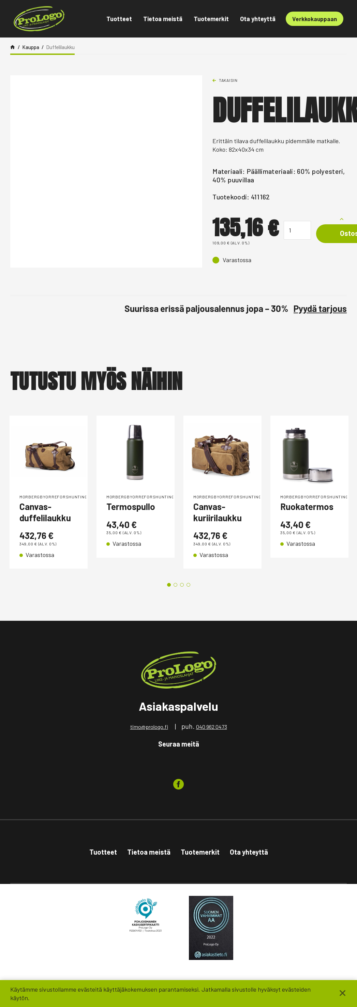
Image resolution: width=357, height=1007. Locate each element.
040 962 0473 (211, 726)
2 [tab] (175, 585)
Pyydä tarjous (320, 308)
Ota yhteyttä (258, 18)
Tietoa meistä (162, 18)
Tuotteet (119, 18)
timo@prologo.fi (149, 726)
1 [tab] (169, 585)
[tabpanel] (48, 492)
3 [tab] (182, 585)
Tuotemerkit (211, 18)
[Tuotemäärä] (297, 230)
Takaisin (228, 80)
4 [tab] (188, 585)
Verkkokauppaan (314, 18)
